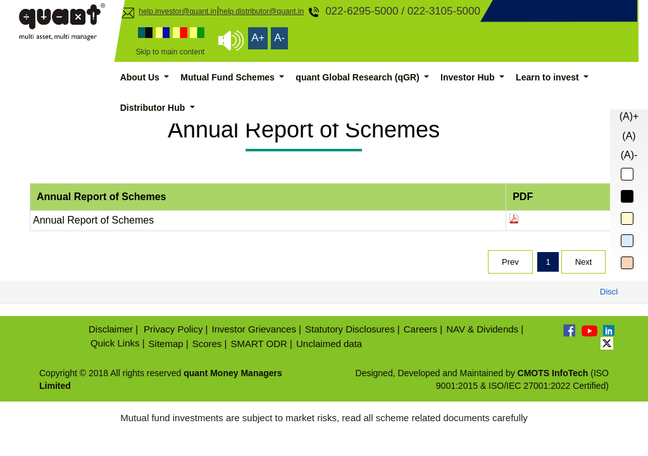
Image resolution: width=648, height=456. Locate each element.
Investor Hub (468, 77)
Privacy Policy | (176, 329)
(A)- (629, 154)
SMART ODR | (261, 343)
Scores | (209, 343)
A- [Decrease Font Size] (279, 38)
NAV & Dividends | (484, 329)
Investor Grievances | (256, 329)
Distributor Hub (154, 108)
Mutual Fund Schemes (228, 77)
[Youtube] (589, 330)
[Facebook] (570, 330)
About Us (141, 77)
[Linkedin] (608, 329)
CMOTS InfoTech (553, 373)
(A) (628, 135)
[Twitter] (607, 342)
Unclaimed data (329, 343)
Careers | (423, 329)
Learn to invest (548, 77)
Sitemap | (169, 343)
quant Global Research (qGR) (358, 77)
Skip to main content (169, 52)
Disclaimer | (113, 329)
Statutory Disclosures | (352, 329)
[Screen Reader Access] (231, 40)
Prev (510, 262)
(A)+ (629, 116)
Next (583, 262)
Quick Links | (117, 343)
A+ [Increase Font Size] (258, 38)
